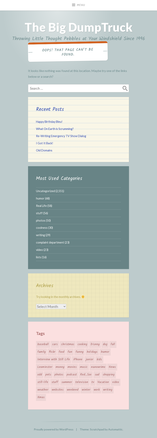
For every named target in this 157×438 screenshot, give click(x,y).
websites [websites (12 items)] (57, 389)
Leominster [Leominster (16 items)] (44, 367)
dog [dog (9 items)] (105, 344)
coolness (42, 227)
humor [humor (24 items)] (105, 352)
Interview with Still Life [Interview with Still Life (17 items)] (53, 359)
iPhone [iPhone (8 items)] (77, 359)
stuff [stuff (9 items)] (55, 382)
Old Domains (44, 150)
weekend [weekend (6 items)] (72, 389)
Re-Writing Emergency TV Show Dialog (61, 136)
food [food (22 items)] (61, 352)
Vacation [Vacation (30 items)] (103, 382)
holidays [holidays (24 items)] (92, 352)
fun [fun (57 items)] (70, 352)
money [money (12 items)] (60, 367)
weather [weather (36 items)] (42, 389)
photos (40, 220)
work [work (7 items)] (97, 389)
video (39, 249)
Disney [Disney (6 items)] (95, 344)
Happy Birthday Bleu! (49, 121)
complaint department (50, 242)
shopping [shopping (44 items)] (108, 374)
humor (40, 198)
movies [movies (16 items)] (72, 367)
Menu (81, 5)
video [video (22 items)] (115, 382)
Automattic (115, 429)
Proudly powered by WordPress (53, 429)
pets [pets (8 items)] (48, 374)
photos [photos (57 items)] (59, 374)
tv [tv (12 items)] (93, 382)
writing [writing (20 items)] (107, 389)
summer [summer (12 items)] (66, 382)
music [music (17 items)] (84, 367)
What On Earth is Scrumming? (55, 129)
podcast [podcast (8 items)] (72, 374)
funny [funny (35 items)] (79, 352)
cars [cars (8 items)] (55, 344)
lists (38, 257)
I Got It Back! (44, 143)
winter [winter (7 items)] (86, 389)
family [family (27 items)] (41, 352)
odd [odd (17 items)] (39, 374)
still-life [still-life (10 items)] (42, 382)
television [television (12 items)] (81, 382)
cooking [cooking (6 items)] (82, 344)
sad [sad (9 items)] (97, 374)
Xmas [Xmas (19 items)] (41, 397)
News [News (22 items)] (112, 367)
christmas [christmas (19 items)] (67, 344)
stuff (39, 213)
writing (40, 235)
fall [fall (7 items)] (113, 344)
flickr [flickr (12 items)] (52, 352)
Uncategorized (45, 191)
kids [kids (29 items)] (99, 359)
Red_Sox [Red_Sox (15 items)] (85, 374)
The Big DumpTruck (79, 27)
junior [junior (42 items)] (89, 359)
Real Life (41, 205)
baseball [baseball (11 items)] (43, 344)
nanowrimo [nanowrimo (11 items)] (98, 367)
